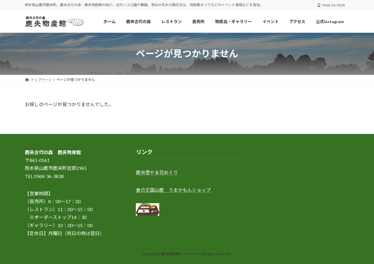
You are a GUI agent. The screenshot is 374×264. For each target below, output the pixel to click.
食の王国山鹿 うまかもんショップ (173, 190)
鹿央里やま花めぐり (157, 172)
